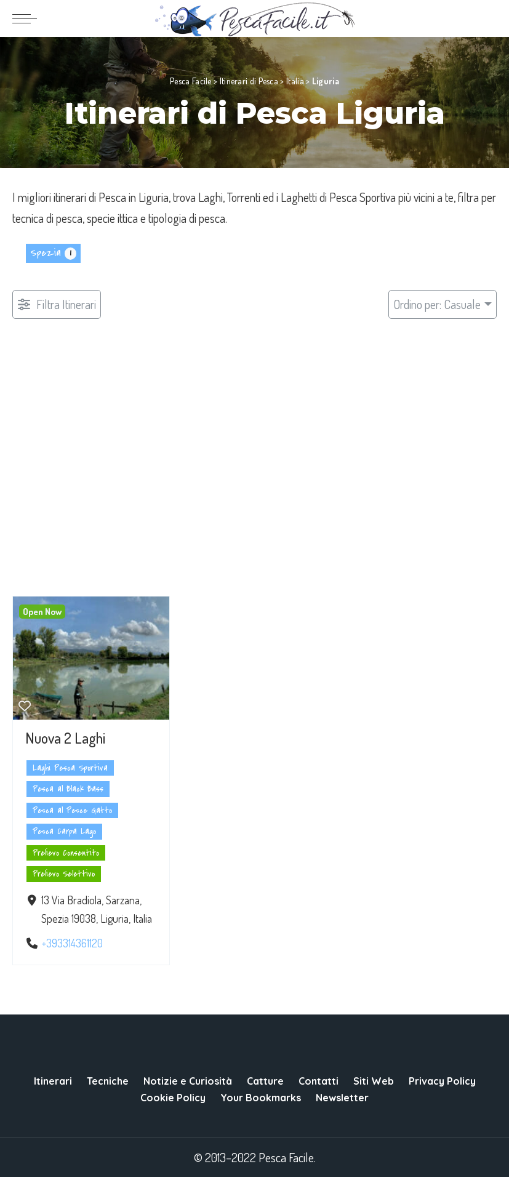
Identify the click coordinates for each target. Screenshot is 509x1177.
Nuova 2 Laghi (65, 737)
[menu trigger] (27, 18)
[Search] (489, 18)
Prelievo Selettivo (64, 873)
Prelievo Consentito (66, 852)
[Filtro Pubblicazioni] (56, 304)
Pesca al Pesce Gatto (72, 810)
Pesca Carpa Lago (64, 831)
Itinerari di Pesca (249, 81)
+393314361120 (72, 943)
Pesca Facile (191, 81)
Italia (295, 81)
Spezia (45, 253)
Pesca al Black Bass (68, 788)
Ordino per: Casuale (437, 304)
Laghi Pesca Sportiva (70, 767)
